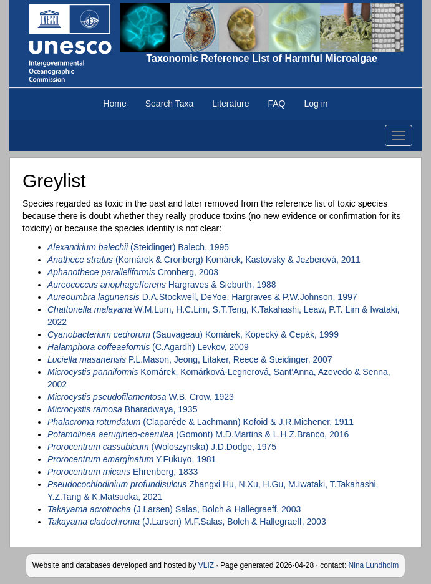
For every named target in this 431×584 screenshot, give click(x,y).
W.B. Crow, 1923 (140, 397)
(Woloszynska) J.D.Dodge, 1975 (161, 447)
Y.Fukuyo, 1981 (131, 459)
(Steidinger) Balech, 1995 (138, 247)
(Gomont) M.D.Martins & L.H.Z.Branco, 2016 (198, 434)
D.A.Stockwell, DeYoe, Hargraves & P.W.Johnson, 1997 (202, 297)
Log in (315, 104)
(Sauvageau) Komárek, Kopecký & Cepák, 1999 (193, 334)
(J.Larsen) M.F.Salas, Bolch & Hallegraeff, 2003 (186, 522)
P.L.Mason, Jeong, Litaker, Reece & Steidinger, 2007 (189, 359)
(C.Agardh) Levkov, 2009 (148, 347)
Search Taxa (169, 104)
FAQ (276, 104)
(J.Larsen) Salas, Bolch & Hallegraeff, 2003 (174, 509)
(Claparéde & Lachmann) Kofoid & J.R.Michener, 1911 (200, 422)
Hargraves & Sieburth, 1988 (161, 285)
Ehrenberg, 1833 (122, 472)
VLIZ (206, 565)
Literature (230, 104)
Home (114, 104)
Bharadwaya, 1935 (122, 409)
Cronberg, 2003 (132, 272)
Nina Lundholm (374, 565)
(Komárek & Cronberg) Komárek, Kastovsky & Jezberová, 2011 (204, 260)
